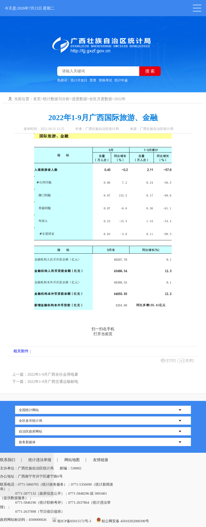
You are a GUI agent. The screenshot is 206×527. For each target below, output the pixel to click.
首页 (37, 99)
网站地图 (72, 460)
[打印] (170, 361)
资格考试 (105, 80)
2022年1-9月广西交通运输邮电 (52, 381)
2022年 (120, 99)
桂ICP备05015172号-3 (74, 521)
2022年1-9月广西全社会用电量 (52, 374)
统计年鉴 (121, 80)
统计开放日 (79, 80)
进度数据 (79, 99)
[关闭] (189, 361)
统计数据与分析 (56, 99)
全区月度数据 (100, 99)
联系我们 (7, 460)
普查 (93, 80)
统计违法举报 (39, 460)
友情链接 (100, 460)
